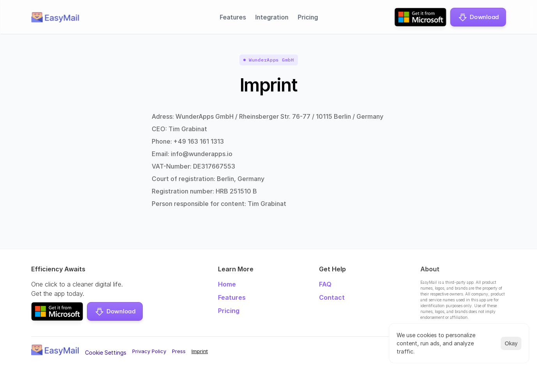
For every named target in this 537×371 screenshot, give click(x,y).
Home (227, 284)
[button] (478, 17)
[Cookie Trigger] (105, 352)
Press (179, 351)
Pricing (308, 17)
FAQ (325, 284)
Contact (332, 297)
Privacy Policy (149, 351)
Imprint (199, 351)
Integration (271, 17)
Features (233, 17)
